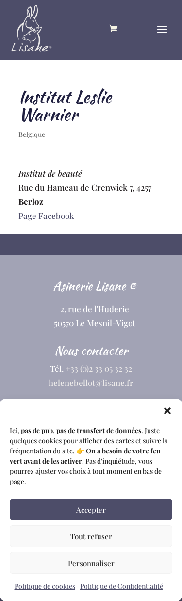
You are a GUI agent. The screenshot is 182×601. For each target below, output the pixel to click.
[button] (167, 411)
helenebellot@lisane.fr (91, 382)
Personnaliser (91, 563)
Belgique (31, 134)
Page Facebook (46, 215)
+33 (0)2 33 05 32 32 (99, 368)
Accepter (91, 510)
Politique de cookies (45, 586)
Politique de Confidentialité (121, 586)
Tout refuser (91, 536)
